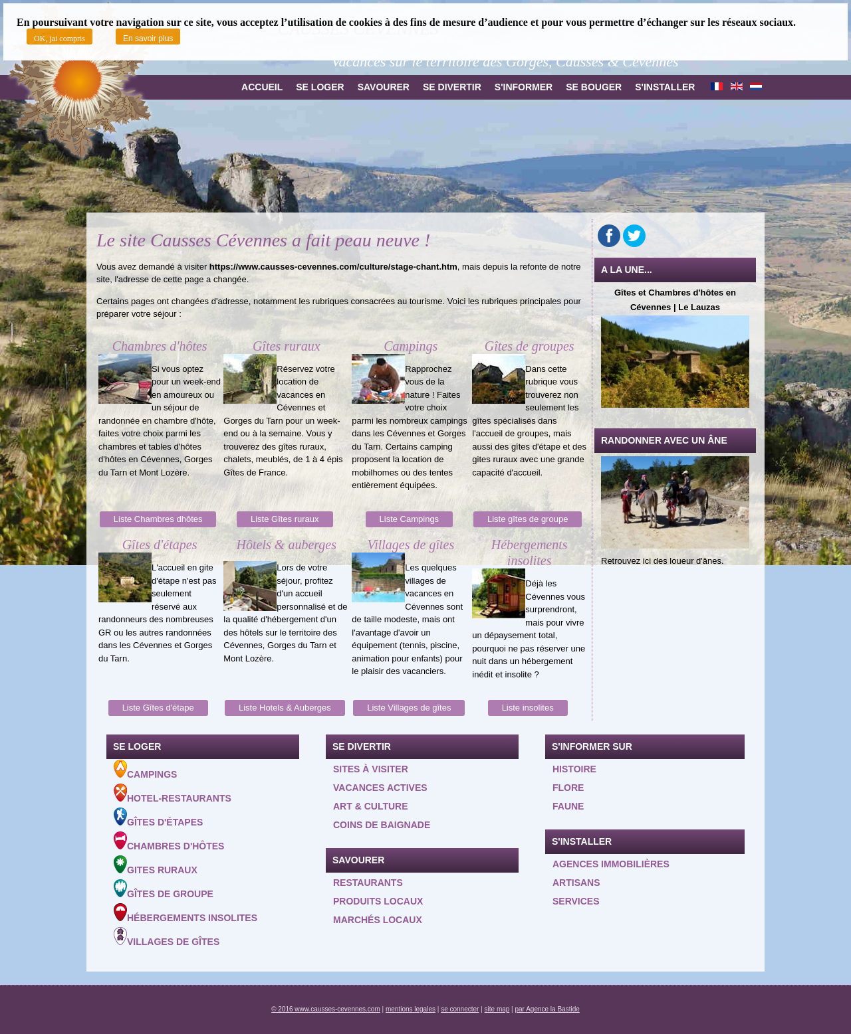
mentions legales (410, 1009)
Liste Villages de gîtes (409, 708)
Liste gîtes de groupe (527, 519)
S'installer (665, 87)
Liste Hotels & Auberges (285, 708)
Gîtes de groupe (163, 889)
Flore (568, 787)
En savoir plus (148, 38)
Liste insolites (528, 708)
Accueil (262, 87)
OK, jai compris (59, 38)
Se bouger (594, 87)
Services (576, 901)
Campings (145, 770)
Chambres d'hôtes (169, 841)
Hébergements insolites (185, 913)
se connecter (460, 1009)
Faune (568, 806)
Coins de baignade (381, 824)
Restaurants (368, 882)
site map (497, 1009)
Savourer (384, 87)
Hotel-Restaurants (172, 794)
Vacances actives (380, 787)
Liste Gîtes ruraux (285, 519)
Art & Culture (370, 806)
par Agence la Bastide (547, 1009)
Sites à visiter (370, 769)
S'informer (523, 87)
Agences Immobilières (610, 864)
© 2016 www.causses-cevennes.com (325, 1009)
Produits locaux (378, 901)
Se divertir (452, 87)
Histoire (574, 769)
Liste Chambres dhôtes (158, 519)
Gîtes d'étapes (158, 817)
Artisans (576, 882)
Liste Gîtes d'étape (158, 708)
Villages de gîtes (166, 937)
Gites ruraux (155, 865)
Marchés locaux (377, 919)
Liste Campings (409, 519)
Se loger (320, 87)
